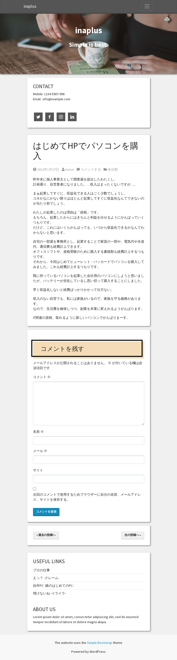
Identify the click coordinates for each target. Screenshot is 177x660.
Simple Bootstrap (99, 642)
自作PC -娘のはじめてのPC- (53, 585)
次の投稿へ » (133, 535)
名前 (38, 431)
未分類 (113, 169)
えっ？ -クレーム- (46, 578)
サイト (38, 470)
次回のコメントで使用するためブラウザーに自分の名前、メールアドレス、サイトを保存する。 (87, 497)
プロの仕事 (41, 570)
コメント (42, 377)
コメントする (89, 169)
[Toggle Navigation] (147, 6)
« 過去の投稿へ (46, 535)
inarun (68, 169)
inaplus (30, 6)
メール (40, 451)
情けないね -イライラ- (49, 593)
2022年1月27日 (46, 169)
